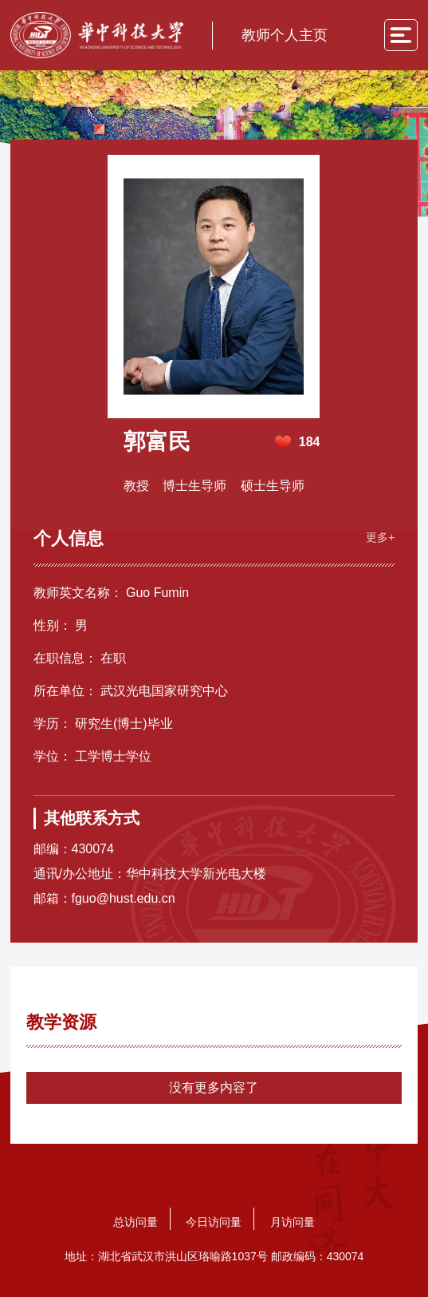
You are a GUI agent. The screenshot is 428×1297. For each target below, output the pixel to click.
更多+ (378, 534)
